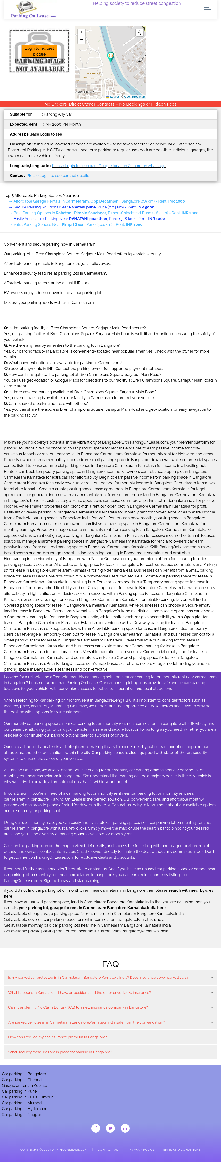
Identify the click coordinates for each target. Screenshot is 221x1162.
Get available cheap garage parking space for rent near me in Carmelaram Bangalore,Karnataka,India (94, 913)
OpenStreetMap (134, 96)
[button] (110, 57)
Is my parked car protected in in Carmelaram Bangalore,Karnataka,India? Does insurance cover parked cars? (98, 977)
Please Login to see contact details (58, 175)
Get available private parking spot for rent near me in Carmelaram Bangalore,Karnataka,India (86, 931)
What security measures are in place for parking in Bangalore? (60, 1052)
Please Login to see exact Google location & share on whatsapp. (109, 165)
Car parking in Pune (19, 1091)
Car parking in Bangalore (24, 1074)
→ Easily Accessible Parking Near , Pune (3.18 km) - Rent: (87, 218)
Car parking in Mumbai (22, 1103)
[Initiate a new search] (139, 32)
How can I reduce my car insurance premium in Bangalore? (57, 1037)
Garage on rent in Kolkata (24, 1085)
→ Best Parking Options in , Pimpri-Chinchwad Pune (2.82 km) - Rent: (104, 213)
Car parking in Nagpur (21, 1114)
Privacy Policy (142, 1149)
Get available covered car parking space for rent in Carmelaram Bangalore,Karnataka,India (84, 919)
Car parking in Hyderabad (25, 1108)
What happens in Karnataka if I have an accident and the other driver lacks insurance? (79, 992)
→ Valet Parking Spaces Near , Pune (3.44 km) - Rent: (76, 224)
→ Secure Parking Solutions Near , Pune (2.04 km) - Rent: (81, 207)
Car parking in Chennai (22, 1079)
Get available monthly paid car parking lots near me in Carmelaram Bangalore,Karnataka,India (87, 925)
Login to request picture (39, 51)
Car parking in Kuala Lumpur (27, 1097)
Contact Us (108, 1149)
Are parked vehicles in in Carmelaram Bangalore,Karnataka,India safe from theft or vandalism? (86, 1022)
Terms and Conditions (181, 1149)
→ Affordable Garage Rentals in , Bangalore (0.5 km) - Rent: (97, 201)
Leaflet (112, 96)
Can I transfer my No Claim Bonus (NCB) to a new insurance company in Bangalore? (78, 1007)
